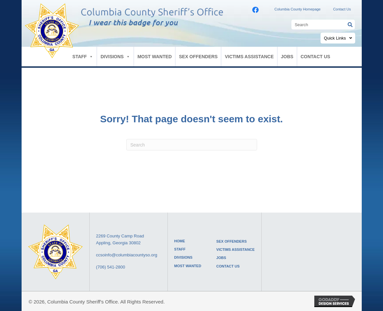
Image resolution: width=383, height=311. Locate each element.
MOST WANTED (154, 56)
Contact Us (342, 9)
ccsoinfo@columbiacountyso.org (126, 254)
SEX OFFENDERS (198, 56)
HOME (179, 241)
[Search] (191, 144)
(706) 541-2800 (110, 267)
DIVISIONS (115, 56)
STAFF (82, 56)
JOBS (287, 56)
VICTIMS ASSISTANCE (249, 56)
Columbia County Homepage (297, 9)
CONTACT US (315, 56)
